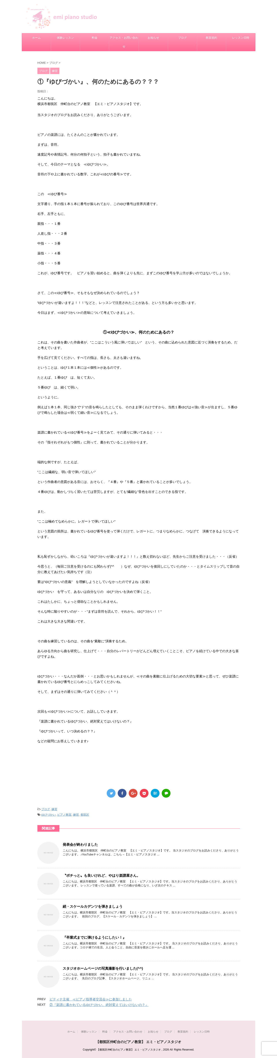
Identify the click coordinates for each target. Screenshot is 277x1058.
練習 (54, 809)
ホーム (36, 37)
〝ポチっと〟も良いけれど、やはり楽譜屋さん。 (101, 875)
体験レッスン (65, 37)
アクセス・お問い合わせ (124, 42)
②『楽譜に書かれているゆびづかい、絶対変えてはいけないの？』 (99, 1005)
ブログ (182, 37)
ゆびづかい (48, 814)
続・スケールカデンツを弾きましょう (93, 906)
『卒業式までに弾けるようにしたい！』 (94, 937)
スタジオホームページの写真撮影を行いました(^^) (103, 968)
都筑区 (85, 814)
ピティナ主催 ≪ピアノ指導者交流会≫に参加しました (91, 999)
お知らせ (153, 37)
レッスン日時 (240, 37)
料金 (94, 37)
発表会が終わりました (80, 844)
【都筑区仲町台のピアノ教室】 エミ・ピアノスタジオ (138, 1042)
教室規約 (211, 37)
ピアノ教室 (64, 814)
